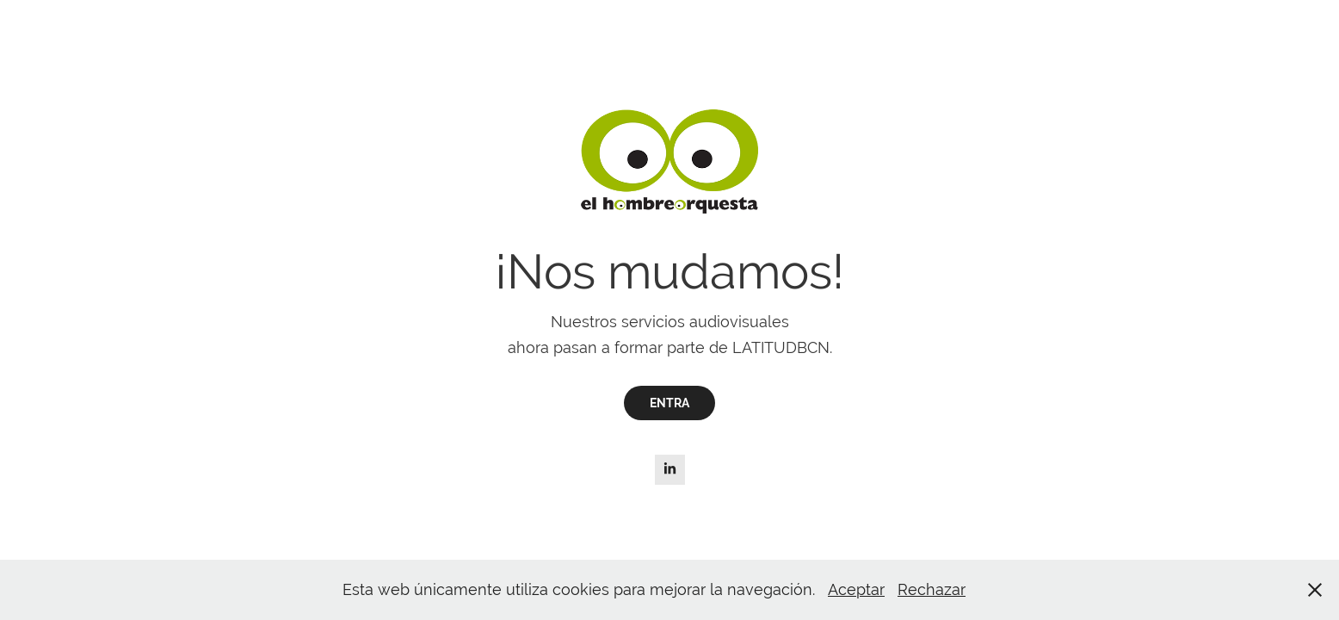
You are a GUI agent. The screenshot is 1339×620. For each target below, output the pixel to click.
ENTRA (669, 403)
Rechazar (932, 589)
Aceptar (856, 589)
